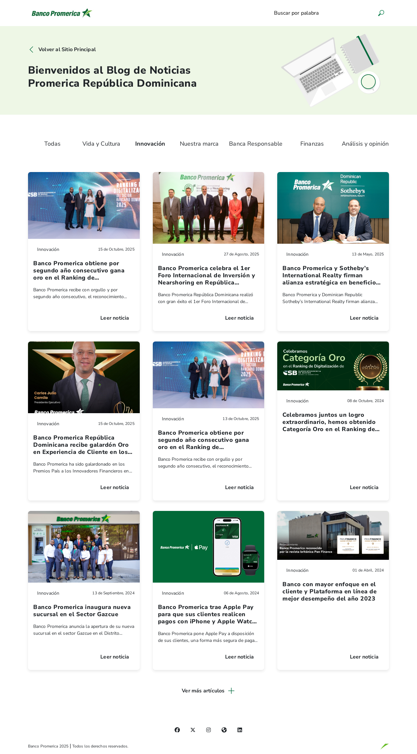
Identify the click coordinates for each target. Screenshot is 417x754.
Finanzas (312, 144)
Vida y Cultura (101, 144)
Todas (52, 144)
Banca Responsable (255, 144)
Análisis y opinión (365, 144)
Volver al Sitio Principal (67, 49)
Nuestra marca (199, 144)
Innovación (150, 144)
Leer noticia (114, 318)
